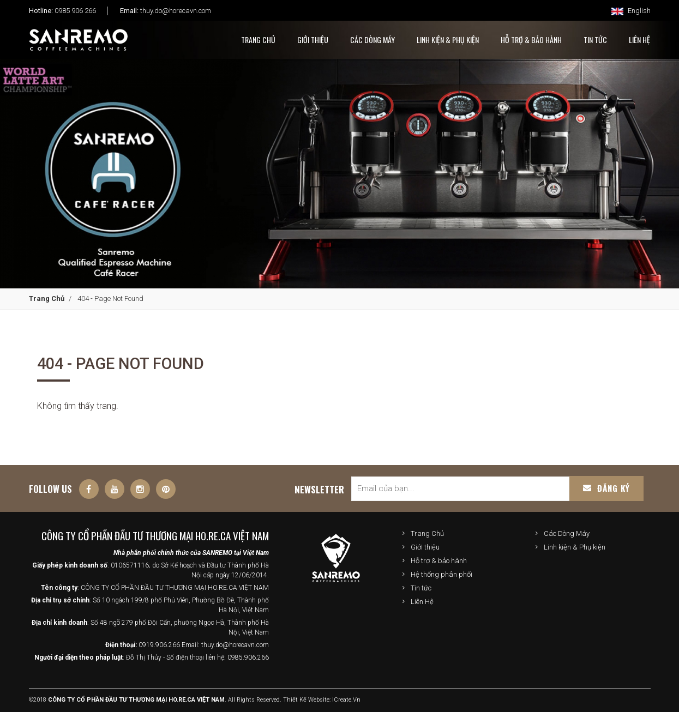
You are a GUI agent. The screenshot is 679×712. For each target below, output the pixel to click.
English (631, 11)
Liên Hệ (422, 602)
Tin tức (421, 588)
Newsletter (319, 489)
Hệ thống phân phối (441, 574)
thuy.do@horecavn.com (175, 11)
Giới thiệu (425, 547)
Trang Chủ (258, 39)
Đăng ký (606, 488)
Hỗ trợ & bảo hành (439, 561)
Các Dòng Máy (372, 39)
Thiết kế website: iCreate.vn (321, 699)
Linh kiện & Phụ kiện (448, 39)
